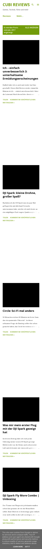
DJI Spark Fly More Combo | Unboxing (21, 497)
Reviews (7, 16)
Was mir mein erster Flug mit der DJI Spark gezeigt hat (19, 428)
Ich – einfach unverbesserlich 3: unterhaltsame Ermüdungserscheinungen (20, 73)
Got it (27, 547)
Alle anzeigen (31, 27)
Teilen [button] (5, 100)
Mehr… (20, 16)
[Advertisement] (21, 135)
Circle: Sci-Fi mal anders (18, 311)
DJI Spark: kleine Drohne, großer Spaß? (19, 194)
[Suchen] (32, 4)
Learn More (18, 547)
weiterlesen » (9, 103)
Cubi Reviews (16, 4)
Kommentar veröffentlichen (22, 100)
